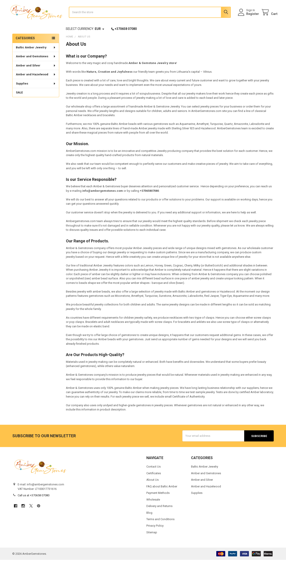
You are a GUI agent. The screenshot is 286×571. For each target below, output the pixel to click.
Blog (149, 523)
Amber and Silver (36, 76)
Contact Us (153, 477)
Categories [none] (25, 49)
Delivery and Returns (159, 517)
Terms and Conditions (160, 530)
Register (248, 19)
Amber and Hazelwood (36, 85)
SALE (19, 103)
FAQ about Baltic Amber (161, 497)
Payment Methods (158, 504)
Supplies (36, 94)
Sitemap (151, 543)
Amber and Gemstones (36, 67)
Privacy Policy (155, 536)
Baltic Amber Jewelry (36, 58)
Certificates (153, 484)
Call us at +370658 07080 (33, 506)
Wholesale (153, 510)
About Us (152, 491)
